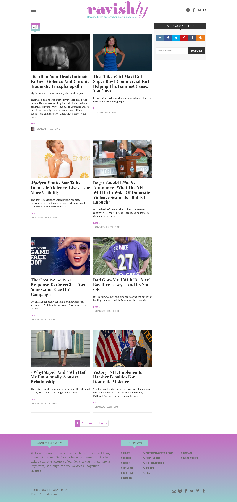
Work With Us (190, 458)
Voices (126, 453)
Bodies (126, 463)
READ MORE (36, 471)
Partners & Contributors (159, 453)
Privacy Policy (58, 490)
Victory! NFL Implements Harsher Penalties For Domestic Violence (117, 377)
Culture (127, 458)
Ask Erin (150, 468)
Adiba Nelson (41, 129)
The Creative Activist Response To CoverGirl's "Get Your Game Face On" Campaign (58, 287)
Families (127, 478)
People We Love (153, 458)
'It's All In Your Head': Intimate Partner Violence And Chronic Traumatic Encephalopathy (60, 81)
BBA (148, 473)
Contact (187, 453)
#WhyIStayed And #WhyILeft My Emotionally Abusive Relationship (59, 377)
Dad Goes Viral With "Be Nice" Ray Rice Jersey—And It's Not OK (121, 284)
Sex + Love (128, 473)
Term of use (39, 490)
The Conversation (155, 463)
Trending (128, 468)
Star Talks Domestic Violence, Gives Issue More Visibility (60, 187)
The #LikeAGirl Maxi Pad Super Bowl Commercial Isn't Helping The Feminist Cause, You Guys (121, 84)
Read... (34, 123)
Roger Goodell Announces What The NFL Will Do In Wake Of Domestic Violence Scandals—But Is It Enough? (121, 192)
